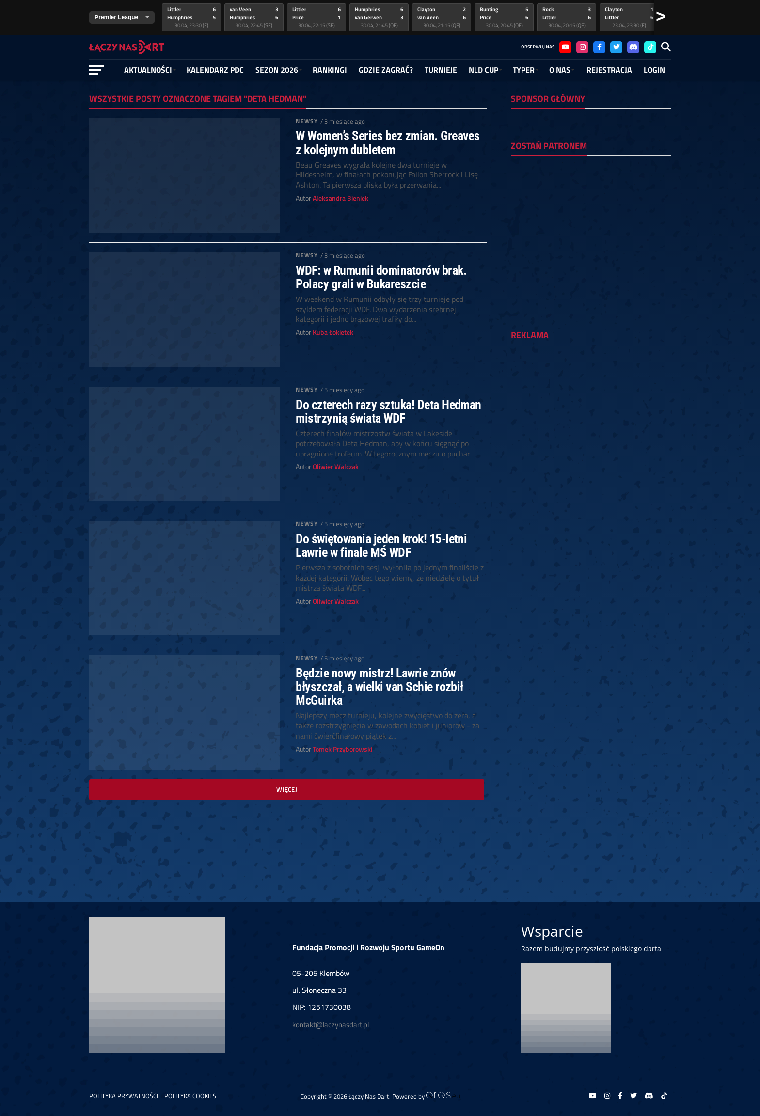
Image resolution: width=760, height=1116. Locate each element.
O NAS (559, 70)
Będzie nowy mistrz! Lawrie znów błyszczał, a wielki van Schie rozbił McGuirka (379, 686)
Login (654, 70)
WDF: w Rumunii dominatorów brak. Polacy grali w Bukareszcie (381, 277)
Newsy (307, 121)
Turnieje (441, 70)
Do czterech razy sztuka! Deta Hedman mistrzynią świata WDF (388, 411)
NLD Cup (483, 70)
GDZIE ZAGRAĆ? (386, 70)
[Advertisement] (591, 415)
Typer (524, 70)
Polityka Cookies (190, 1095)
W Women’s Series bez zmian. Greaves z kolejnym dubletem (387, 142)
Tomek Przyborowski (342, 749)
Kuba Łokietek (333, 332)
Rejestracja (609, 70)
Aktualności (148, 70)
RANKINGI (330, 70)
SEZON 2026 (276, 70)
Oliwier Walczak (336, 466)
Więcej (286, 789)
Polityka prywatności (123, 1095)
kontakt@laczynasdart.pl (330, 1024)
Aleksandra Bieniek (340, 198)
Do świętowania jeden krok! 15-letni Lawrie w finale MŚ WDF (381, 545)
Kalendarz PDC (215, 70)
